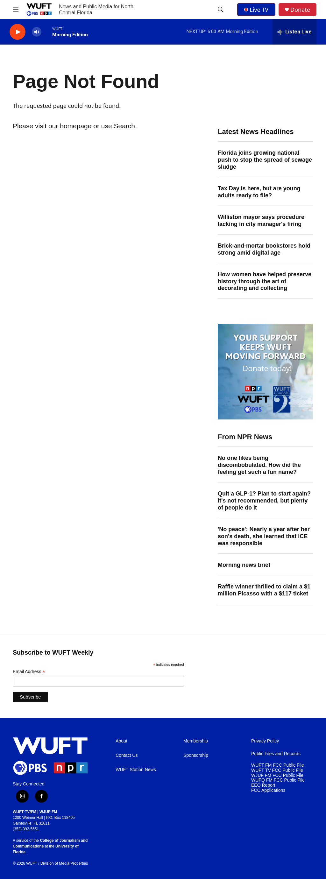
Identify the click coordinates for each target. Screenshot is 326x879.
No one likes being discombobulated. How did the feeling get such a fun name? (259, 465)
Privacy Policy (265, 741)
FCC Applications (268, 790)
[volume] (36, 32)
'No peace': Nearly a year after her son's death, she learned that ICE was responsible (264, 536)
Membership (195, 741)
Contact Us (127, 755)
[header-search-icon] (221, 9)
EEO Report (263, 785)
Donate (300, 9)
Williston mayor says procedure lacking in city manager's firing (261, 220)
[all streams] (294, 32)
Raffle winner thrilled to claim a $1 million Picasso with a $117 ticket (264, 590)
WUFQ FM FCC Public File (278, 780)
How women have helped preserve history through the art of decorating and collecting (264, 281)
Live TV (256, 9)
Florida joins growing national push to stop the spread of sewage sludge (265, 160)
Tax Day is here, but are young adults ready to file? (259, 192)
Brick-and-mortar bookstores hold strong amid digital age (264, 249)
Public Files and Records (276, 753)
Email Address (29, 672)
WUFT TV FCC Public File (277, 770)
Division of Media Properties (64, 863)
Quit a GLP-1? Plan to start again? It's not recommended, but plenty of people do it (264, 500)
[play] (17, 32)
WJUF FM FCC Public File (277, 775)
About (121, 741)
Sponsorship (195, 755)
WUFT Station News (136, 769)
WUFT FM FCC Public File (277, 765)
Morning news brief (244, 565)
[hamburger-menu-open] (16, 9)
